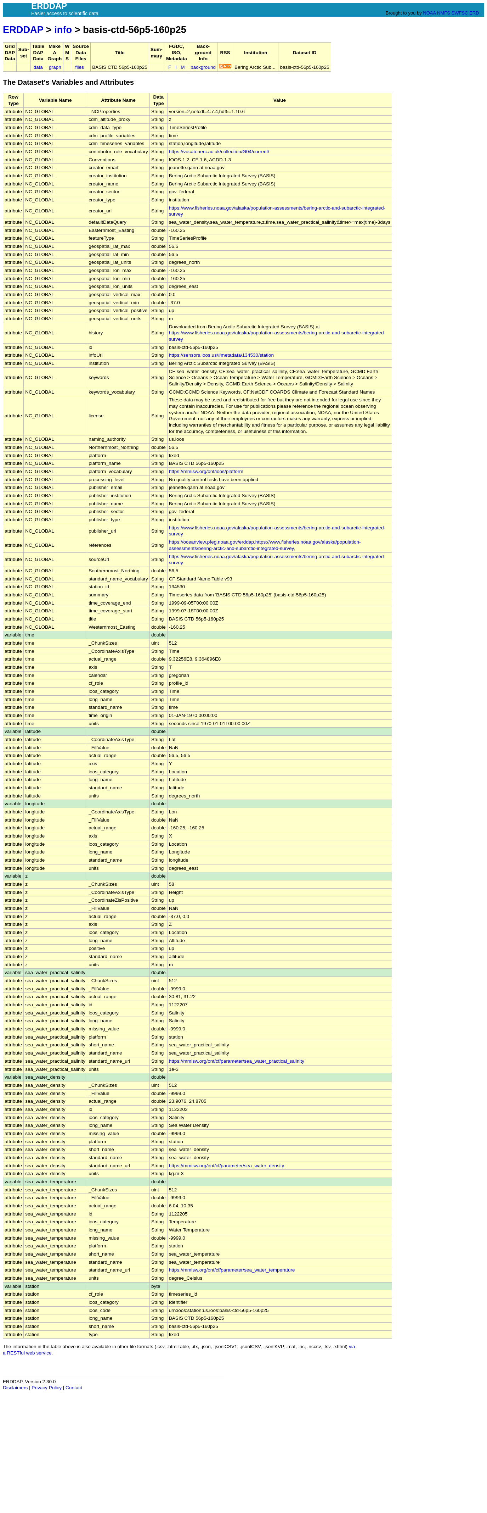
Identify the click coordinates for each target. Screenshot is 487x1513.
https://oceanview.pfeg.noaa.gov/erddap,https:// (219, 542)
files (79, 67)
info (63, 29)
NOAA (429, 13)
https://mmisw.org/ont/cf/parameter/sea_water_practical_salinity (236, 1061)
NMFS (443, 13)
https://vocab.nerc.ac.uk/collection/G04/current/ (219, 151)
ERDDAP (23, 29)
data (38, 67)
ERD (474, 13)
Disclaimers (15, 1387)
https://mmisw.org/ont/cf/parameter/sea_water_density (226, 1165)
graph (55, 67)
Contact (74, 1387)
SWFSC (460, 13)
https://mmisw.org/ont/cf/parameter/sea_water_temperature (232, 1270)
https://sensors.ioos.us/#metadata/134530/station (221, 355)
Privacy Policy (47, 1387)
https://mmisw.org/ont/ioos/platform (206, 471)
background (203, 67)
